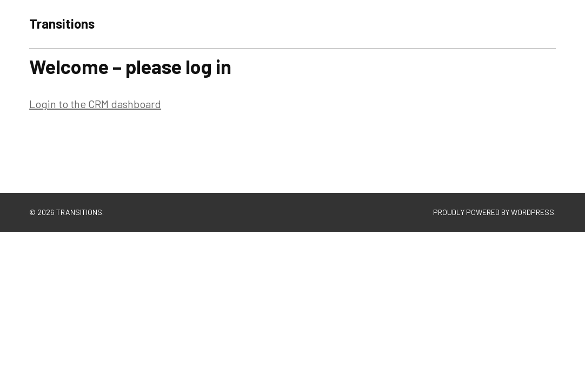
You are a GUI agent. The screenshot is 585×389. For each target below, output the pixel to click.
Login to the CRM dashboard (95, 103)
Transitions (62, 23)
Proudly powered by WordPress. (494, 212)
